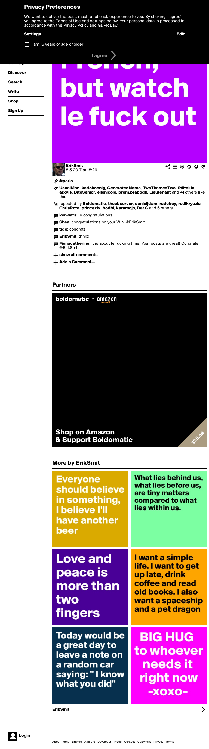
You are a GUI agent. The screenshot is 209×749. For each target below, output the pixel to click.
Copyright (144, 742)
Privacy (158, 742)
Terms (170, 742)
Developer (104, 742)
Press (118, 742)
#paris (66, 181)
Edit (181, 34)
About (56, 742)
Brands (77, 742)
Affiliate (89, 742)
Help (66, 742)
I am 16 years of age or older (57, 44)
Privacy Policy (75, 25)
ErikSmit (74, 166)
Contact (129, 742)
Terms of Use (68, 21)
